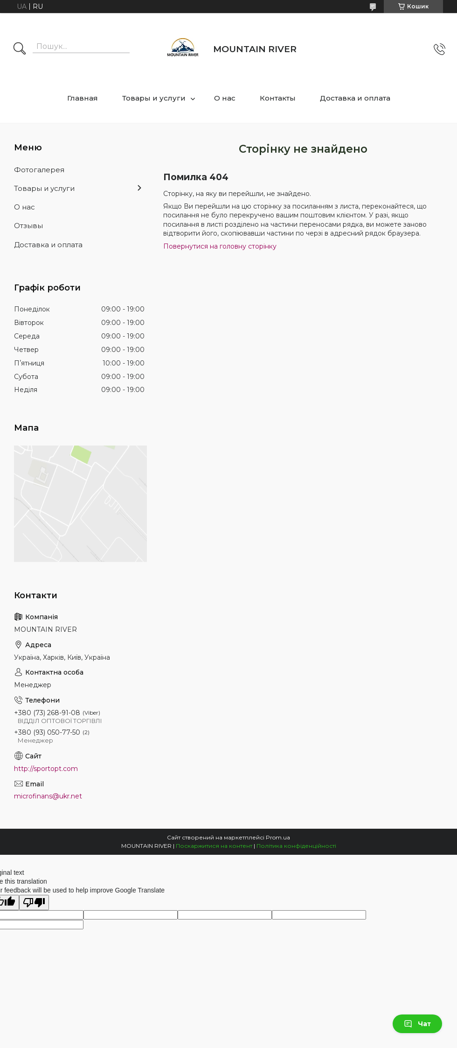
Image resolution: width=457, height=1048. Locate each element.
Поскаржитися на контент (214, 845)
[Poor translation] (34, 902)
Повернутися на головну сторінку (220, 246)
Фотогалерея (39, 169)
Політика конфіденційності (296, 845)
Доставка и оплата (355, 98)
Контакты (278, 98)
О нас (224, 98)
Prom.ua (278, 837)
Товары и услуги (154, 98)
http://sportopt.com (46, 768)
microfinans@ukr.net (48, 796)
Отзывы (28, 225)
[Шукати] (19, 49)
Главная (82, 98)
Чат (417, 1024)
